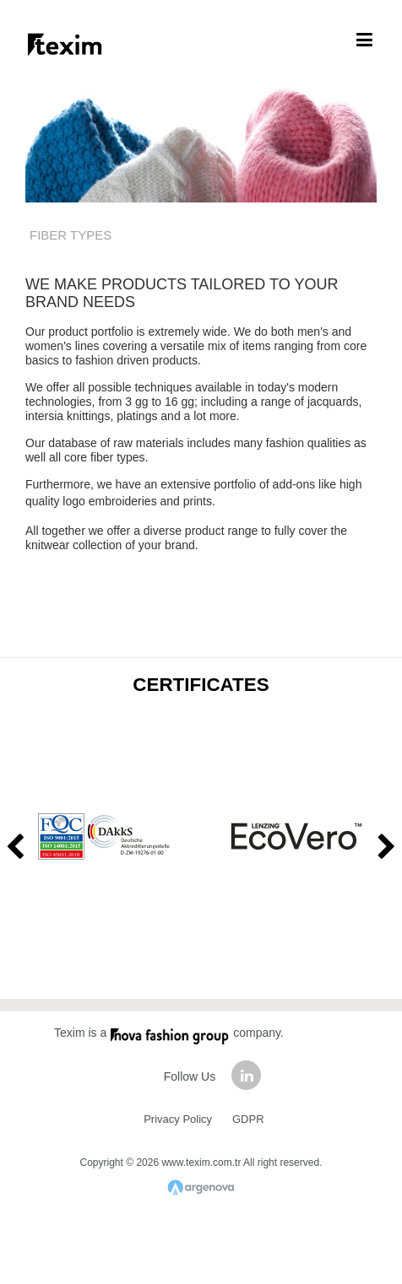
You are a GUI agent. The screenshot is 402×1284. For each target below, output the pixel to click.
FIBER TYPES (70, 235)
